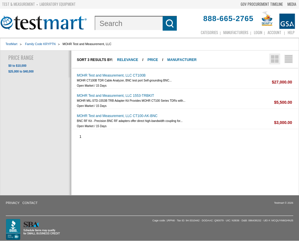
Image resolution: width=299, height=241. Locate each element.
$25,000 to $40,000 (21, 71)
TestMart (11, 44)
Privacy (12, 203)
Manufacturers (235, 32)
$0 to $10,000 (17, 65)
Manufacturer (181, 60)
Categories (209, 32)
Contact (30, 203)
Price (152, 60)
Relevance (127, 60)
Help (291, 32)
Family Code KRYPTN (40, 44)
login (258, 32)
